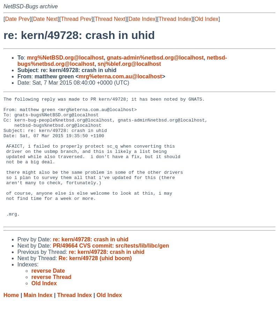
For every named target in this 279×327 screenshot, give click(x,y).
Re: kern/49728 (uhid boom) (95, 283)
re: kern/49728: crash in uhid (90, 264)
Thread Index (175, 19)
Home (11, 320)
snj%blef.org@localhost (129, 64)
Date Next (45, 19)
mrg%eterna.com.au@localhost (120, 76)
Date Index (141, 19)
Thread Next (110, 19)
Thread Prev (76, 19)
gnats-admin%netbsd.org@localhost (155, 58)
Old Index (206, 19)
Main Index (38, 320)
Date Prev (17, 19)
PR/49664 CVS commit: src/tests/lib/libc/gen (111, 271)
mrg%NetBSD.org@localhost (65, 58)
